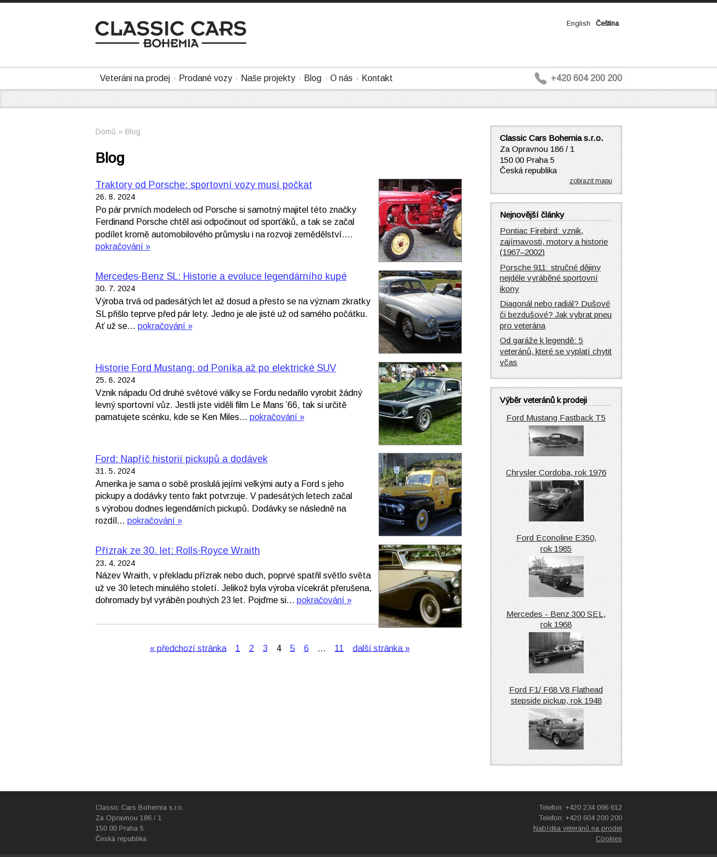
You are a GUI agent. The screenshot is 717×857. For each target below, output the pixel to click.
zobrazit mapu (590, 181)
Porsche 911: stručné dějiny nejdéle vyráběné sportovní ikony (550, 278)
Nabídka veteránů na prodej (577, 828)
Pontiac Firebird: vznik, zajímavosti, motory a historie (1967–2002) (554, 241)
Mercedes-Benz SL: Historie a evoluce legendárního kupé (221, 276)
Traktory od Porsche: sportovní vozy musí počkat (203, 184)
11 (339, 647)
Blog (312, 78)
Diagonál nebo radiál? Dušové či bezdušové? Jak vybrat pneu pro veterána (556, 314)
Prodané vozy (205, 78)
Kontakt (377, 78)
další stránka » (381, 647)
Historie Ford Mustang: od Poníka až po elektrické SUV (215, 367)
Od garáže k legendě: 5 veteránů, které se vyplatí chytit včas (556, 351)
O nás (341, 78)
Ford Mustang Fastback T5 (556, 417)
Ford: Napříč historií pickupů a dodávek (181, 458)
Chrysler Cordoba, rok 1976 (556, 472)
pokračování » (122, 246)
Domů (105, 131)
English (578, 23)
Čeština (607, 23)
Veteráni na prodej (135, 78)
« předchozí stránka (188, 647)
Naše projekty (268, 78)
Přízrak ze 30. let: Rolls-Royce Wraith (177, 550)
